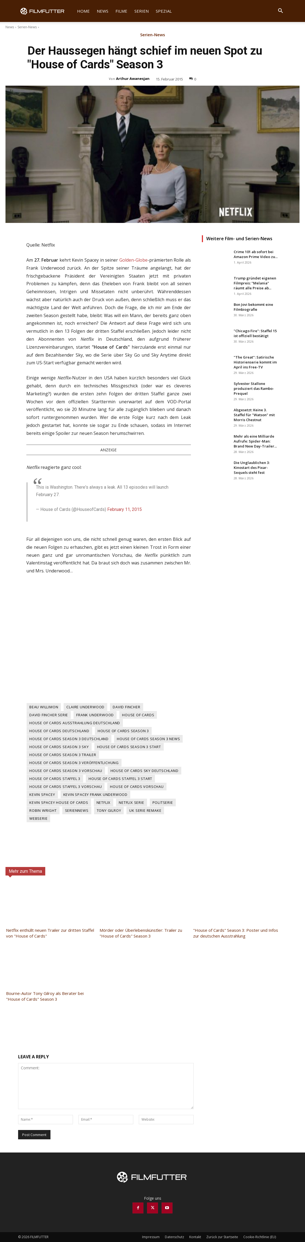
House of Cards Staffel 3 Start (120, 778)
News (102, 11)
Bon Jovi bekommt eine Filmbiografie (253, 307)
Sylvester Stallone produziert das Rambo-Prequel (254, 388)
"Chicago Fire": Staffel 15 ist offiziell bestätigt (255, 333)
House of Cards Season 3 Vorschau (65, 770)
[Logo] (46, 11)
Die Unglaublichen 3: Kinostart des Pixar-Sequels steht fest (252, 467)
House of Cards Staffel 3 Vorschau (65, 786)
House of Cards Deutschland (59, 730)
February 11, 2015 (124, 509)
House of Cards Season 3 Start (129, 746)
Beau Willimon (43, 706)
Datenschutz (174, 1237)
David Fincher (126, 706)
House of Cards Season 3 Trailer (62, 754)
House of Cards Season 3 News (148, 738)
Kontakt (195, 1237)
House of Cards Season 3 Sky (59, 746)
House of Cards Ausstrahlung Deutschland (74, 722)
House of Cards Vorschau (136, 786)
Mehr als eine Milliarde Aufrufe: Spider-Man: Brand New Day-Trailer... (255, 441)
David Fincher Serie (48, 714)
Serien (141, 11)
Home (83, 11)
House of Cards (138, 714)
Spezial (164, 11)
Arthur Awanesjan (132, 78)
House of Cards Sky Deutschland (145, 770)
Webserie (38, 818)
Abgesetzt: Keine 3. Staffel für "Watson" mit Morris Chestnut (254, 414)
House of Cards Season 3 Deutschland (69, 738)
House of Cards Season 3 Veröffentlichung (74, 762)
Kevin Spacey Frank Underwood (95, 794)
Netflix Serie (131, 802)
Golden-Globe (133, 260)
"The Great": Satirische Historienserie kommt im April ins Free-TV (255, 362)
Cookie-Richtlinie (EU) (259, 1237)
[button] (280, 11)
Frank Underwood (95, 714)
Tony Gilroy (109, 810)
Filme (121, 11)
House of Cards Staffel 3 (54, 778)
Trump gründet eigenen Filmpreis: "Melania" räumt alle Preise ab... (255, 283)
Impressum (151, 1237)
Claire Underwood (85, 706)
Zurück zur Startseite (222, 1237)
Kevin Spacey (42, 794)
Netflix (104, 802)
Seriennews (77, 810)
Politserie (162, 802)
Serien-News (27, 27)
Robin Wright (43, 810)
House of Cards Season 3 (123, 730)
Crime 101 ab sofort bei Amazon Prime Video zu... (256, 254)
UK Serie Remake (145, 810)
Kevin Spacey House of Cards (58, 802)
